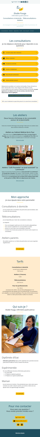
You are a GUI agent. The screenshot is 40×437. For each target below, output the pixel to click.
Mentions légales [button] (20, 433)
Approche (16, 31)
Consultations (4, 31)
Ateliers (11, 31)
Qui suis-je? (26, 31)
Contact (32, 31)
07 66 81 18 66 (16, 2)
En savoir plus (20, 249)
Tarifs (21, 31)
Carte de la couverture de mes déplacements (20, 95)
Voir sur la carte (20, 140)
